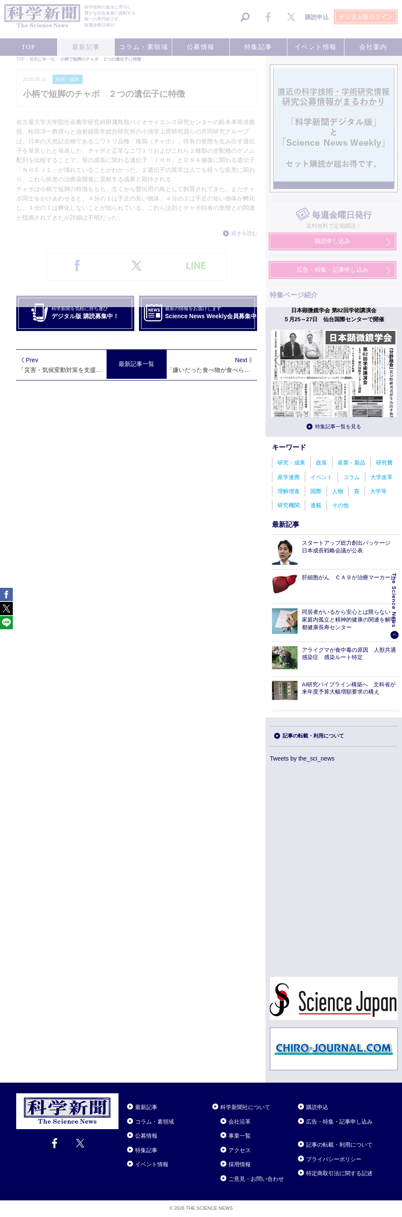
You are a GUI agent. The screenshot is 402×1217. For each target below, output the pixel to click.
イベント (321, 477)
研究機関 (289, 505)
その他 (340, 505)
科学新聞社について (245, 1107)
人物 (337, 491)
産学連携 (289, 477)
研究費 (384, 462)
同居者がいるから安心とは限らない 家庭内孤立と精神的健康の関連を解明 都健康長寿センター (352, 619)
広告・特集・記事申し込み (339, 1121)
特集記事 (146, 1150)
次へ (390, 366)
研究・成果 (291, 462)
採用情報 (239, 1164)
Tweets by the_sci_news (302, 758)
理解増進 (289, 491)
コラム (351, 477)
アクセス (239, 1150)
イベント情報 (151, 1164)
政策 (321, 462)
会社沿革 (239, 1121)
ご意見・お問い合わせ (256, 1179)
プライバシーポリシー (334, 1159)
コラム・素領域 (154, 1121)
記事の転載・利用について (313, 736)
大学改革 (381, 477)
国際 (315, 491)
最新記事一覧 (136, 363)
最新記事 (146, 1107)
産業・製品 (351, 462)
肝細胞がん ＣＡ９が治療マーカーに (349, 577)
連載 (315, 505)
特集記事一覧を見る (338, 427)
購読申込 (317, 1107)
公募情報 (146, 1136)
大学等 (378, 491)
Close (126, 1096)
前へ (277, 366)
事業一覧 (239, 1136)
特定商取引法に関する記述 (339, 1173)
